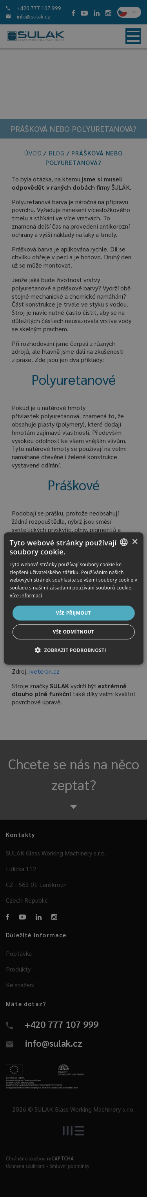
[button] (73, 650)
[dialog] (73, 598)
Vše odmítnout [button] (73, 631)
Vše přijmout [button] (73, 613)
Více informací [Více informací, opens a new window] (25, 595)
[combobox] (124, 542)
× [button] (135, 542)
